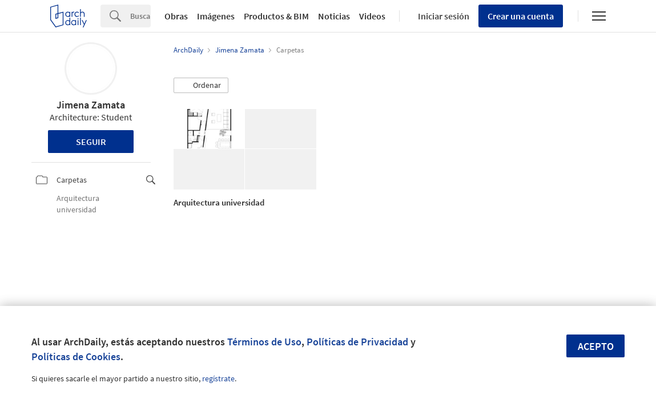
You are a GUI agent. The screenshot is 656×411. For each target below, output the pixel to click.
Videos (372, 16)
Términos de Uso (264, 341)
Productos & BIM (276, 16)
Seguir (91, 141)
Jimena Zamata (91, 104)
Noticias (334, 16)
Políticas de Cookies (75, 356)
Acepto (596, 346)
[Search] (140, 16)
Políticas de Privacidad (357, 341)
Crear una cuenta (521, 16)
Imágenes (216, 16)
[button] (201, 86)
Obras (176, 16)
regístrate (218, 378)
